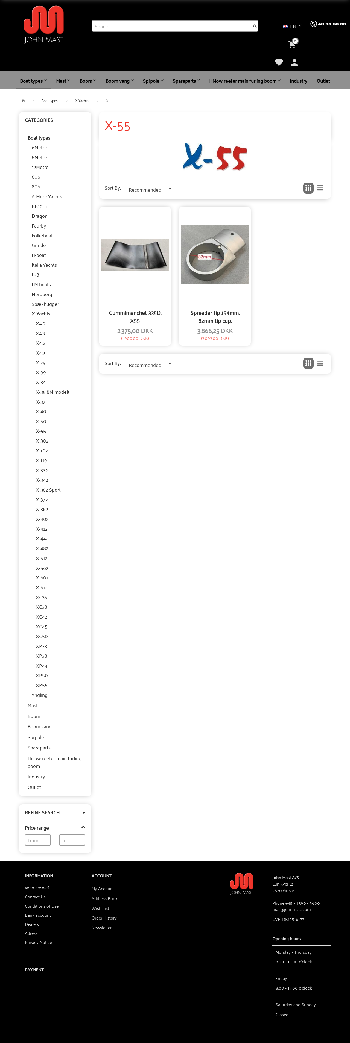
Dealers (32, 924)
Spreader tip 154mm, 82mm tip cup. (215, 316)
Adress (31, 933)
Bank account (38, 915)
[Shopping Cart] (293, 44)
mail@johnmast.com (291, 909)
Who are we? (37, 887)
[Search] (255, 26)
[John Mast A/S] (241, 883)
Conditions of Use (42, 906)
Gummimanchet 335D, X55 (135, 316)
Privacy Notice (38, 942)
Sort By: (113, 187)
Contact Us (35, 896)
